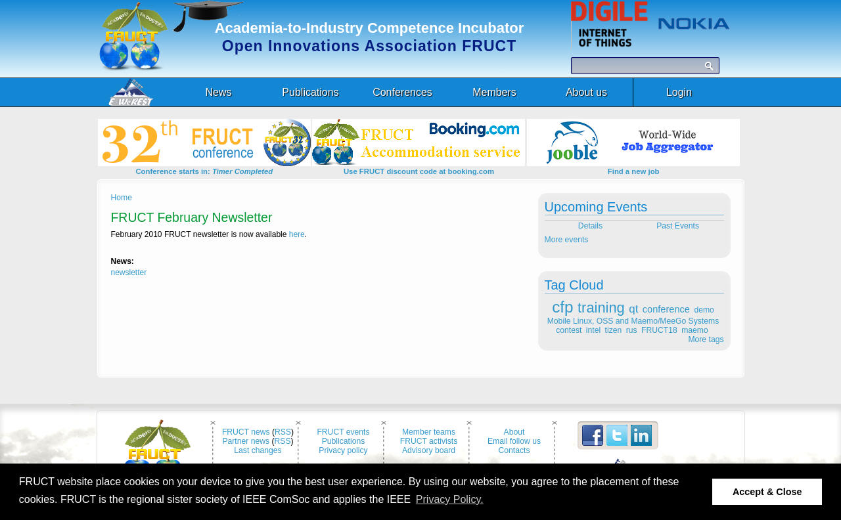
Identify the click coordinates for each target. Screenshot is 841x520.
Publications (343, 441)
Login (679, 92)
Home (121, 197)
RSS (283, 432)
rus (631, 330)
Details (589, 225)
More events (567, 239)
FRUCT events (343, 432)
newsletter (129, 272)
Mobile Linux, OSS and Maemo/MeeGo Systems (633, 321)
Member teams (428, 432)
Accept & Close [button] (767, 492)
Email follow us (514, 441)
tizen (613, 330)
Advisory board (428, 450)
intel (593, 330)
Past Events (678, 225)
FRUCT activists (429, 441)
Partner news (245, 441)
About (514, 432)
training (601, 307)
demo (704, 309)
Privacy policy (343, 450)
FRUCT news (246, 432)
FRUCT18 (659, 330)
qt (633, 309)
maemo (694, 330)
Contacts (514, 450)
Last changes (257, 450)
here (297, 234)
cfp (562, 307)
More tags (705, 339)
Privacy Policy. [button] (450, 499)
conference (666, 309)
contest (568, 330)
